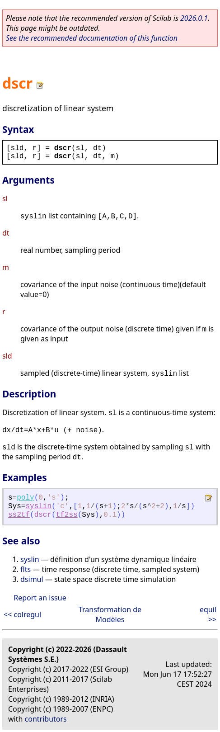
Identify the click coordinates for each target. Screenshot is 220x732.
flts (25, 569)
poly (25, 498)
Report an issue (40, 598)
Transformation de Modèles (110, 614)
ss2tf (19, 515)
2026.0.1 (194, 18)
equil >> (208, 614)
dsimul (31, 579)
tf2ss (67, 515)
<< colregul (22, 614)
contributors (46, 719)
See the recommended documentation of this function (92, 38)
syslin (38, 506)
